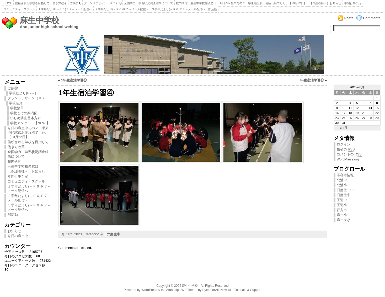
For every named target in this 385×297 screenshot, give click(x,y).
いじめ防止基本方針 (25, 118)
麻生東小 (343, 220)
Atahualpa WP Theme (181, 290)
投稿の (346, 149)
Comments (372, 18)
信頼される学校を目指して (32, 3)
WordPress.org (348, 159)
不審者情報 (345, 175)
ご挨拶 (74, 3)
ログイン (343, 144)
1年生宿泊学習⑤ (74, 80)
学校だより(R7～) (22, 93)
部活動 (212, 9)
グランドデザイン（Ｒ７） (101, 3)
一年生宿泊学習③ (310, 80)
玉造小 (342, 205)
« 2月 (343, 127)
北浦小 (342, 185)
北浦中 (342, 180)
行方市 (342, 210)
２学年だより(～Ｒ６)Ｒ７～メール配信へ (122, 9)
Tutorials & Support (247, 290)
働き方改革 (59, 3)
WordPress (149, 290)
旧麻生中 (343, 195)
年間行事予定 (352, 3)
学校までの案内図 (24, 113)
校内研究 (182, 3)
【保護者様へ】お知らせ (325, 3)
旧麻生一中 (345, 190)
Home (7, 2)
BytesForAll (210, 290)
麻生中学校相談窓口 (203, 3)
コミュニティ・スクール (19, 9)
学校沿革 (17, 108)
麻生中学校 (39, 20)
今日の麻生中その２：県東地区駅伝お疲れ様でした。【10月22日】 (262, 3)
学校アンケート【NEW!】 (30, 123)
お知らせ (14, 231)
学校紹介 (16, 103)
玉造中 (342, 200)
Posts (349, 18)
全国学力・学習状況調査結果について (148, 3)
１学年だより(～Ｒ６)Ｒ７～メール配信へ (65, 9)
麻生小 (342, 215)
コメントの (349, 154)
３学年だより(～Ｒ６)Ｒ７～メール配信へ (178, 9)
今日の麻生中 (18, 236)
